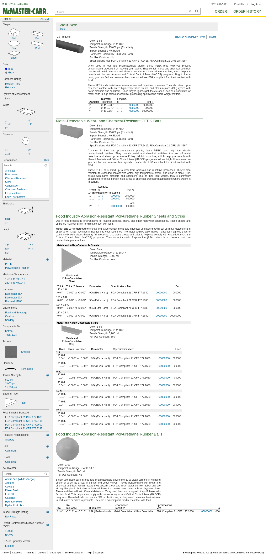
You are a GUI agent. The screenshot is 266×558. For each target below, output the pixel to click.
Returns (30, 552)
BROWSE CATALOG (16, 4)
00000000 (116, 206)
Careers (42, 552)
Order (221, 11)
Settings (99, 552)
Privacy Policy (257, 552)
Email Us (239, 4)
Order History (247, 11)
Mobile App (55, 552)
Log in (256, 4)
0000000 (134, 105)
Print (202, 37)
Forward (212, 37)
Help (89, 552)
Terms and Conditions (234, 552)
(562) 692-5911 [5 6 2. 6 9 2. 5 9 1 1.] (219, 4)
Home (5, 552)
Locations (17, 552)
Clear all (45, 19)
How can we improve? (186, 37)
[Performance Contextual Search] (25, 165)
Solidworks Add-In (74, 552)
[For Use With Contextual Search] (25, 474)
